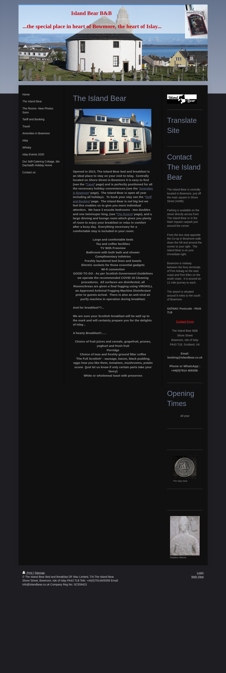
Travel (90, 184)
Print (27, 572)
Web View (197, 576)
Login (200, 572)
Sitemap (40, 572)
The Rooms (125, 214)
